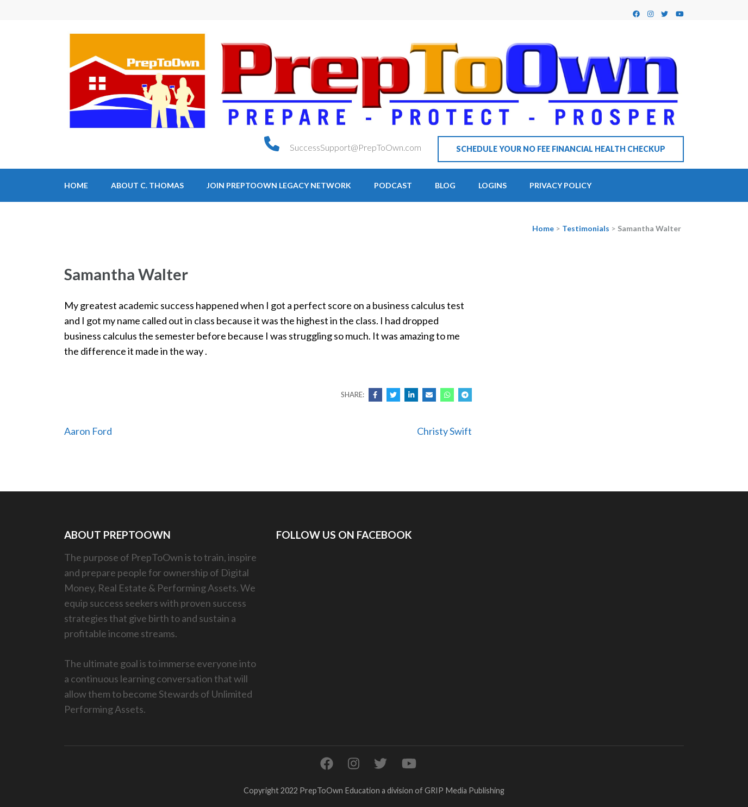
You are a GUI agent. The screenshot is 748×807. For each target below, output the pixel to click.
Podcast (393, 185)
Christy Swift (444, 431)
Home (76, 185)
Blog (445, 185)
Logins (492, 185)
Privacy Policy (560, 185)
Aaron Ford (88, 431)
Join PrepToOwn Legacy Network (279, 185)
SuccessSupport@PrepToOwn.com (355, 147)
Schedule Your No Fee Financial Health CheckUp (560, 148)
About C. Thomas (147, 185)
